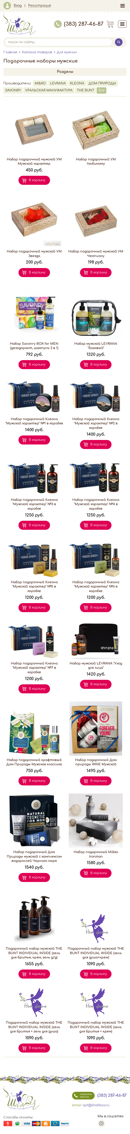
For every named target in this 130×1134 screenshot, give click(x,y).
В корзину (37, 180)
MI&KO (40, 83)
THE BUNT (85, 90)
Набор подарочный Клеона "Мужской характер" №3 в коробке (34, 504)
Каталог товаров (37, 52)
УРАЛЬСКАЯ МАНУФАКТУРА (49, 90)
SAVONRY (13, 90)
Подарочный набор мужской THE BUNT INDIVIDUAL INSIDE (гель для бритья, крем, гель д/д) (34, 953)
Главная (10, 52)
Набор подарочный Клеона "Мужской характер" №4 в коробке (95, 504)
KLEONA (77, 83)
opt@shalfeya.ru (95, 1105)
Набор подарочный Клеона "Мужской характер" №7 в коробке (34, 668)
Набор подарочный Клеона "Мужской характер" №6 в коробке (95, 587)
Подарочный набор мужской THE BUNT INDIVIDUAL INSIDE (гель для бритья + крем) (96, 1027)
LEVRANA (58, 83)
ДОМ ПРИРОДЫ (102, 83)
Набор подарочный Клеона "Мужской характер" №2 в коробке (95, 423)
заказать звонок (82, 1095)
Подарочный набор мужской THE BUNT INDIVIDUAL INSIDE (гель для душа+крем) (96, 953)
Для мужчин (67, 52)
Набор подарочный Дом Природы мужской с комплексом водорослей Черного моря (34, 856)
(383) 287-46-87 (78, 24)
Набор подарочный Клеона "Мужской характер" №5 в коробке (34, 587)
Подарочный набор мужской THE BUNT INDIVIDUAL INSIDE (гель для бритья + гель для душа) (34, 1027)
